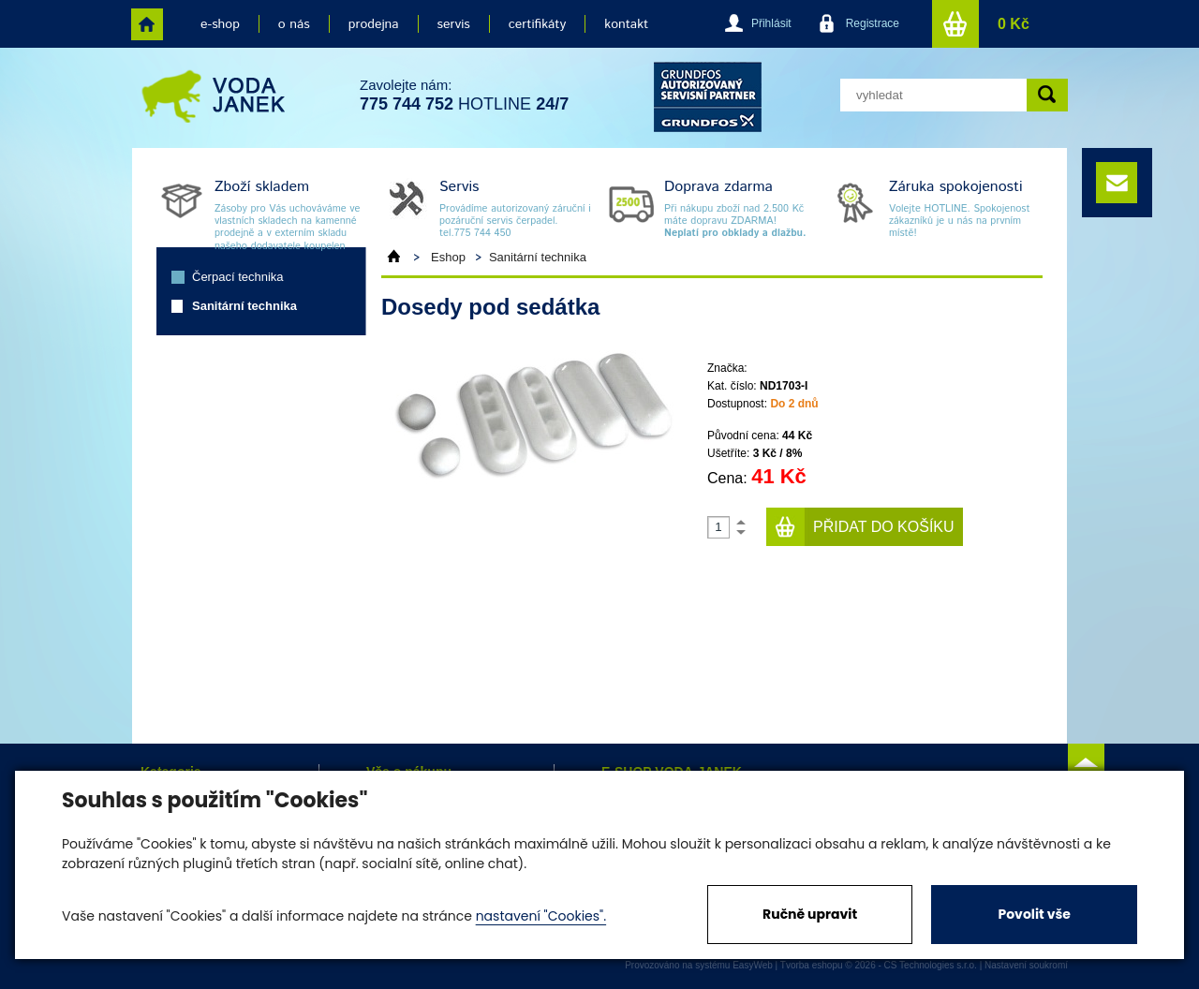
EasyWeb (753, 965)
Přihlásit (771, 23)
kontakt (626, 24)
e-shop (220, 24)
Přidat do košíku (884, 527)
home (147, 24)
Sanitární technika (244, 306)
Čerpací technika (238, 277)
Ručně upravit (809, 914)
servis (453, 24)
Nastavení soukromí (1026, 965)
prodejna (373, 24)
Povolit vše (1034, 914)
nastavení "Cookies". (541, 916)
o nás (294, 24)
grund (708, 97)
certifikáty (537, 24)
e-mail (1116, 182)
